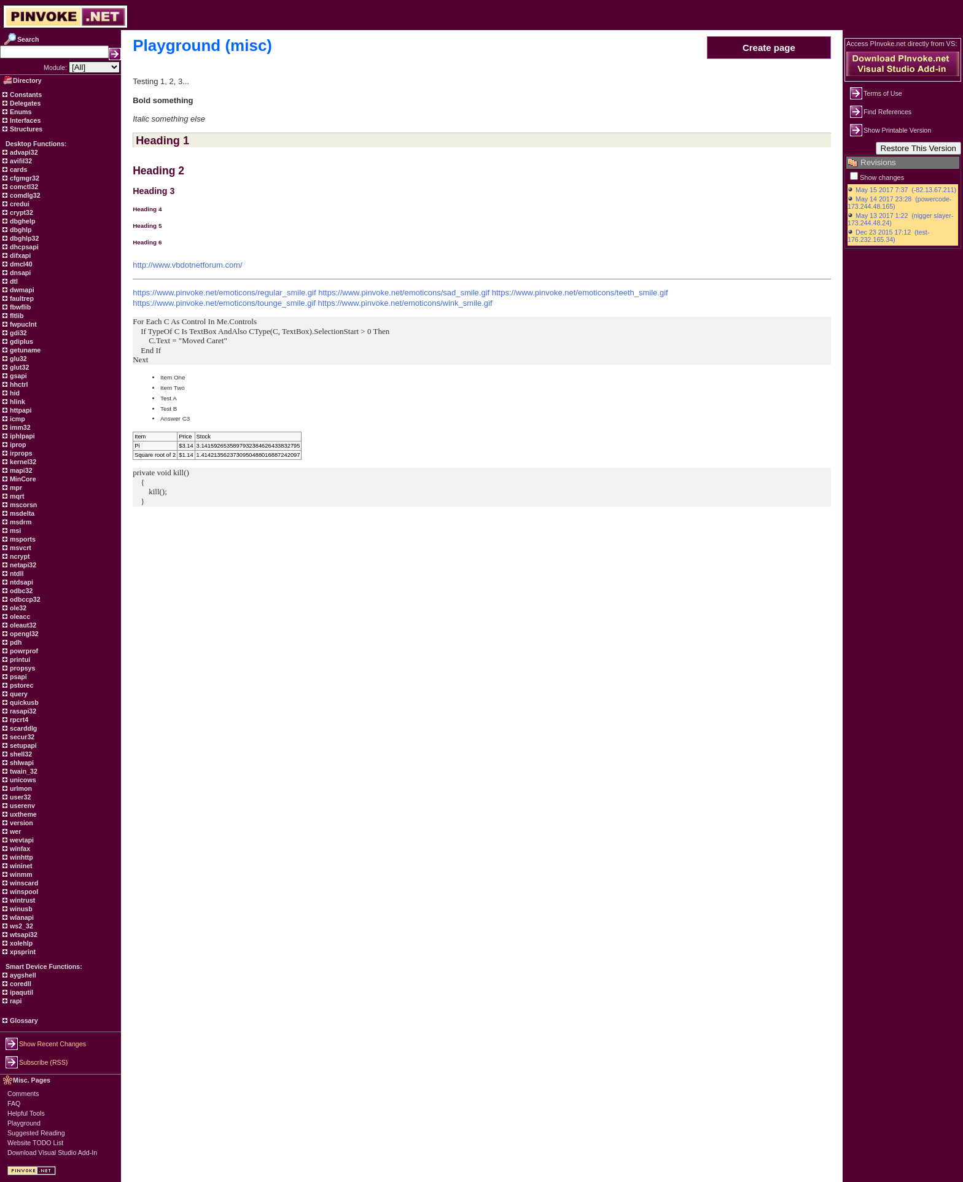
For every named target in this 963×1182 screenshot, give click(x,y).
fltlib (15, 315)
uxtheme (22, 814)
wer (14, 831)
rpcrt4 (18, 719)
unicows (22, 779)
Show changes (882, 177)
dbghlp (19, 229)
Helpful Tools (26, 1113)
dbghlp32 (23, 238)
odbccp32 (24, 599)
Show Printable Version (897, 130)
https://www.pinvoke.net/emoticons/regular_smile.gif (224, 292)
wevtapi (21, 840)
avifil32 (20, 161)
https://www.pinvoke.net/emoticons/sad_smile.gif (403, 292)
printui (19, 659)
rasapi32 (22, 711)
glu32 (17, 358)
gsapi (17, 375)
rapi (15, 1001)
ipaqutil (20, 992)
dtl (13, 281)
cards (17, 169)
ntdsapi (20, 582)
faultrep (21, 298)
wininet (20, 865)
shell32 (20, 754)
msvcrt (19, 547)
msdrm (20, 522)
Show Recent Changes (52, 1044)
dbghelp (21, 221)
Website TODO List (35, 1142)
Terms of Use (883, 93)
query (18, 694)
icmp (16, 418)
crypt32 (20, 212)
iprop (17, 444)
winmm (20, 874)
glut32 (18, 367)
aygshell (22, 975)
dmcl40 (20, 264)
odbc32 (20, 590)
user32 (19, 797)
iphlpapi (21, 436)
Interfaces (24, 120)
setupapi (22, 745)
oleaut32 (22, 625)
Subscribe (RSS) (43, 1062)
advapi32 (23, 152)
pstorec (20, 685)
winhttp (20, 857)
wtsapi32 (22, 934)
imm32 (19, 427)
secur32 (21, 737)
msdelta (21, 513)
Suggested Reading (36, 1133)
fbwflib (19, 307)
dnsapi (19, 272)
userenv (21, 805)
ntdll (15, 573)
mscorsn (22, 504)
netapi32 (22, 565)
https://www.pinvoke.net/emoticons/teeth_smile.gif (580, 292)
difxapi (19, 255)
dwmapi (21, 290)
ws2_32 (20, 926)
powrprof (23, 651)
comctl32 (23, 186)
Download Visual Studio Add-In (52, 1152)
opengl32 (23, 633)
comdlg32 (24, 195)
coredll (19, 983)
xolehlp (20, 943)
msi (14, 530)
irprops (20, 453)
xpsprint (22, 951)
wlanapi (21, 917)
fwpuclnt (22, 324)
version (20, 822)
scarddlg (22, 728)
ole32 (17, 608)
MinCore (22, 479)
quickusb (23, 702)
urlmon (20, 788)
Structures (25, 129)
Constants (25, 94)
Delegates (24, 103)
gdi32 (17, 332)
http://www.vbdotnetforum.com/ (187, 265)
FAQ (13, 1103)
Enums (20, 111)
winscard (23, 883)
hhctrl (18, 384)
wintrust (21, 900)
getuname (24, 350)
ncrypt (19, 556)
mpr (15, 487)
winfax (19, 848)
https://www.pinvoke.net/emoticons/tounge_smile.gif (224, 303)
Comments (23, 1093)
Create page (769, 47)
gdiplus (20, 341)
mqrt (16, 496)
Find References (887, 111)
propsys (21, 668)
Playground (24, 1123)
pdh (15, 642)
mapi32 (20, 470)
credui (18, 204)
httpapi (19, 410)
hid (14, 393)
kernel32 (22, 461)
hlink (16, 401)
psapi (17, 676)
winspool (23, 891)
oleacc (19, 616)
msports (22, 539)
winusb (20, 908)
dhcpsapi (23, 247)
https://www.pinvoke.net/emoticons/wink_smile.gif (405, 303)
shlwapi (21, 762)
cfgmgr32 (23, 178)
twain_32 (22, 771)
